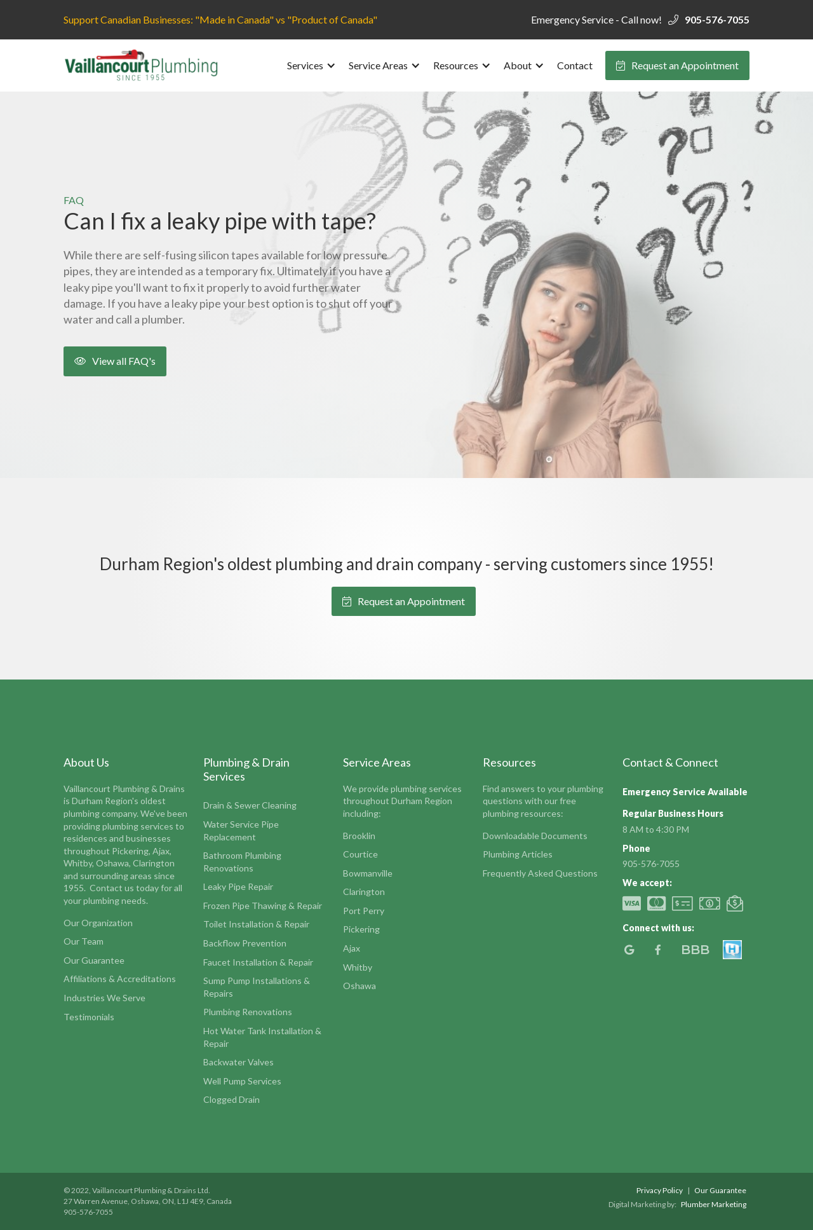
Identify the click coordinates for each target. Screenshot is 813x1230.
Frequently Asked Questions (540, 873)
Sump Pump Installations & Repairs (256, 987)
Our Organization (98, 922)
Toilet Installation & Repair (256, 924)
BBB (695, 949)
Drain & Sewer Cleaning (250, 805)
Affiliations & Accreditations (120, 978)
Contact (575, 65)
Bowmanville (368, 873)
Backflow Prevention (244, 943)
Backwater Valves (238, 1061)
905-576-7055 (717, 19)
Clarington (364, 891)
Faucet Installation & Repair (258, 962)
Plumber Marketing (713, 1204)
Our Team (84, 941)
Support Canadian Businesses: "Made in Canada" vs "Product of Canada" (220, 19)
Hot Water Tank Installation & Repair (262, 1037)
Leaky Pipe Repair (238, 886)
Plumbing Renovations (247, 1011)
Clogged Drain (231, 1099)
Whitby (357, 967)
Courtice (360, 854)
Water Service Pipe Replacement (241, 830)
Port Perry (363, 910)
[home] (143, 65)
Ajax (351, 948)
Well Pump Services (242, 1081)
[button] (311, 65)
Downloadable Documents (535, 835)
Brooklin (359, 835)
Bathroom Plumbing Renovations (242, 861)
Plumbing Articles (518, 854)
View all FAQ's (115, 361)
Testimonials (89, 1016)
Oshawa (359, 985)
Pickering (361, 929)
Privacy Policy (659, 1190)
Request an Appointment (677, 65)
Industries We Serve (104, 997)
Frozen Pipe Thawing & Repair (262, 905)
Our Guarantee (94, 960)
